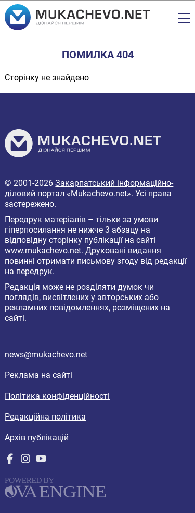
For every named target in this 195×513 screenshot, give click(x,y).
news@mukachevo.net (46, 354)
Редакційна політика (45, 417)
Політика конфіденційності (57, 396)
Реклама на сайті (38, 375)
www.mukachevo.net (43, 250)
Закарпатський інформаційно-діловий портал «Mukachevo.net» (89, 188)
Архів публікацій (37, 437)
